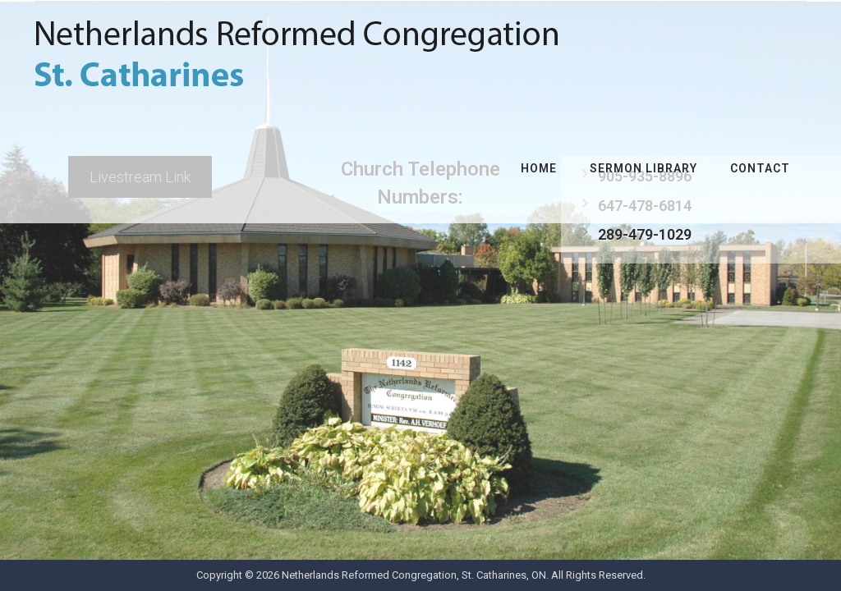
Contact (760, 168)
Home (539, 168)
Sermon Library (643, 168)
